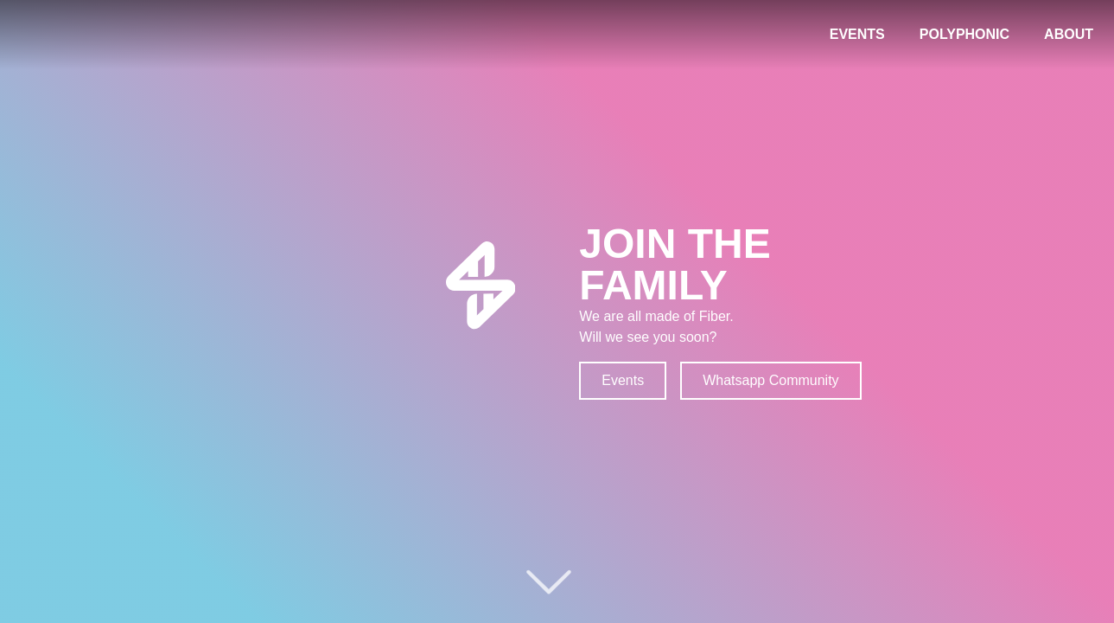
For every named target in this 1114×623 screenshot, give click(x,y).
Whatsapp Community (770, 380)
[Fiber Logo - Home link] (77, 34)
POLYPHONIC (964, 34)
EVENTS (857, 34)
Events (623, 380)
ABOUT (1068, 34)
